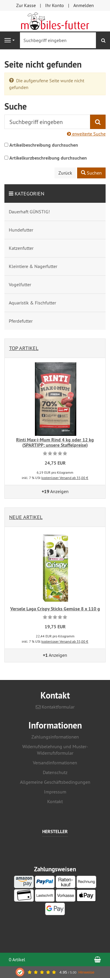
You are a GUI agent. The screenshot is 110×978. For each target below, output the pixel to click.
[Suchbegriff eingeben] (58, 40)
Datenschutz (55, 772)
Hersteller (55, 832)
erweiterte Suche (86, 134)
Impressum (55, 792)
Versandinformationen (55, 763)
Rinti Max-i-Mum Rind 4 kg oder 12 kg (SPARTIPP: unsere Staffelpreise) (55, 442)
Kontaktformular (55, 707)
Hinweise (86, 972)
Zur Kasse (26, 5)
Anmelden (83, 5)
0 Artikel (17, 959)
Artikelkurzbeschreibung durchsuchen (48, 158)
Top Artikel (23, 348)
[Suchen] (103, 40)
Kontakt (55, 801)
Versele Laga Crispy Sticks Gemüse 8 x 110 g (55, 609)
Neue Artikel (26, 517)
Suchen (91, 173)
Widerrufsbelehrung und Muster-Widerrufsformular (55, 749)
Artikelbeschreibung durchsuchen (43, 145)
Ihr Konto (54, 5)
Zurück (65, 173)
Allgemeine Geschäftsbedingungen (55, 782)
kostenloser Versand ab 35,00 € (64, 477)
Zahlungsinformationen (55, 737)
